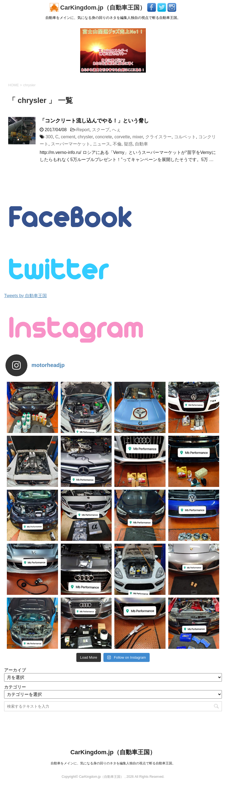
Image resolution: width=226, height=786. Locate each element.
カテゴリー (15, 687)
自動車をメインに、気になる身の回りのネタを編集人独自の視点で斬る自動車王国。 (113, 763)
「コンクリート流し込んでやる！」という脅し (94, 121)
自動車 (141, 144)
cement (68, 136)
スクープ (100, 129)
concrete (103, 136)
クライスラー (158, 136)
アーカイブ (15, 670)
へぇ (116, 129)
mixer (137, 136)
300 (49, 136)
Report (82, 129)
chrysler (85, 136)
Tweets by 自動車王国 (25, 295)
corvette (122, 136)
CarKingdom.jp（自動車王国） (98, 7)
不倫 (117, 144)
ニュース (101, 144)
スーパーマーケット (70, 144)
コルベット (185, 136)
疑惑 (128, 144)
